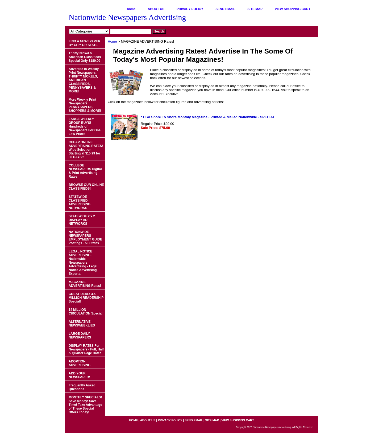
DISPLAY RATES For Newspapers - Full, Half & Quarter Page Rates (86, 349)
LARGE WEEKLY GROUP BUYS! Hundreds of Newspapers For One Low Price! (85, 126)
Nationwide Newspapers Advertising (127, 17)
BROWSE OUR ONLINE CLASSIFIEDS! (86, 186)
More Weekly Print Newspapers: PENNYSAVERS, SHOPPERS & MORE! (85, 105)
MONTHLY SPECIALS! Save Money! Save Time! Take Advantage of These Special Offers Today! (85, 404)
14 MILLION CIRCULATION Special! (86, 311)
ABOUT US (156, 9)
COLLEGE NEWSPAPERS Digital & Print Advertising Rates (85, 171)
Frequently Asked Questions (82, 387)
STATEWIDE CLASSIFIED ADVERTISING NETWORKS (79, 202)
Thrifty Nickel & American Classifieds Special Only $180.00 (85, 57)
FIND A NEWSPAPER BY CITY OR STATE (84, 43)
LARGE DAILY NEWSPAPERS (80, 335)
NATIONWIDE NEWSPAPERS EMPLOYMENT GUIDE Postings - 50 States (85, 237)
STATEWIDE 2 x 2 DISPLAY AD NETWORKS (82, 220)
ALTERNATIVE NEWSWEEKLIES (82, 323)
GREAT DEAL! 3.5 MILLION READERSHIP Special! (86, 297)
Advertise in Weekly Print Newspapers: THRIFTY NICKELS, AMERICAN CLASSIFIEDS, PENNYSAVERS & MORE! (84, 80)
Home (112, 41)
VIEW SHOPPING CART (292, 9)
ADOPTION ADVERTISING (79, 363)
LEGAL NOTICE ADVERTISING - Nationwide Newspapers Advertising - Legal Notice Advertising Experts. (83, 263)
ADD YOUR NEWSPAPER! (79, 375)
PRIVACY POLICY (190, 9)
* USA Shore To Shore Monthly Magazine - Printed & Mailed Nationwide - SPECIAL (208, 117)
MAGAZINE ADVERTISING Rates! (85, 284)
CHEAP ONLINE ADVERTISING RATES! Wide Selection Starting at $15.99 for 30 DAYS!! (86, 149)
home (131, 9)
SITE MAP (255, 9)
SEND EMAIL (225, 9)
